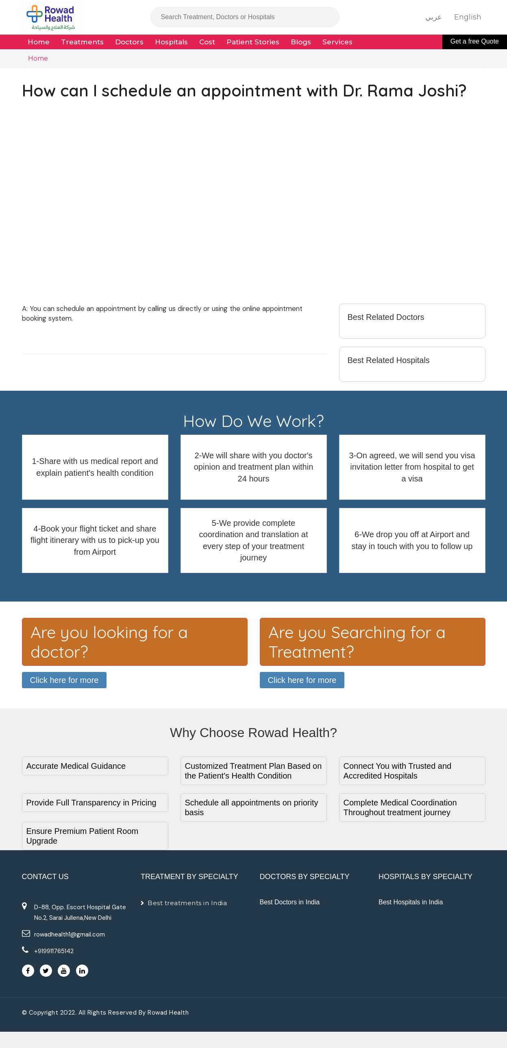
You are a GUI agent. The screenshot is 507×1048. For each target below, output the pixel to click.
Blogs (301, 42)
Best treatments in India (187, 903)
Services (337, 42)
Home (39, 42)
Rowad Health (168, 1013)
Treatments (82, 42)
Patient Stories (252, 42)
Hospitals (171, 42)
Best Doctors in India (290, 902)
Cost (207, 42)
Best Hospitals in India (411, 902)
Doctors (129, 42)
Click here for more (64, 680)
